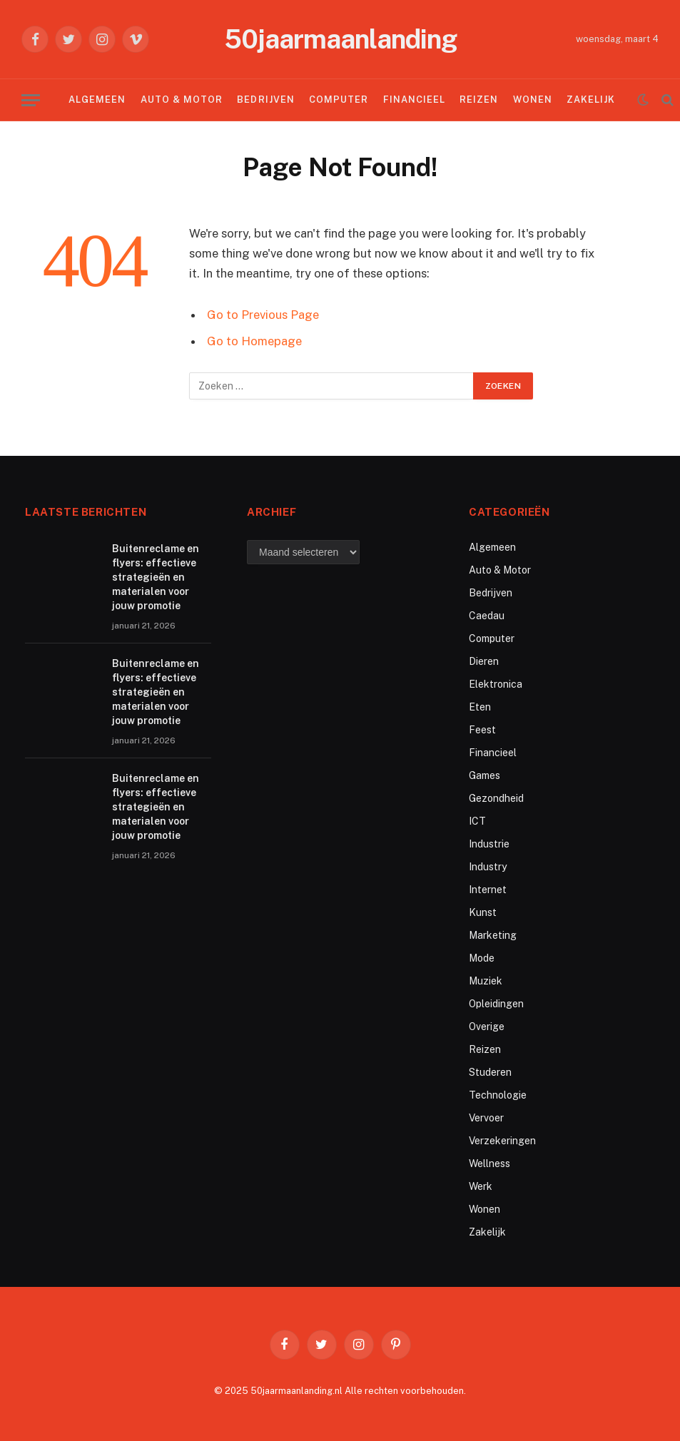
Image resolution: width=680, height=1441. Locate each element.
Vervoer (486, 1118)
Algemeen (97, 99)
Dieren (484, 661)
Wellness (489, 1163)
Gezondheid (496, 798)
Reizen (479, 99)
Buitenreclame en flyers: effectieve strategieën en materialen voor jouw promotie (155, 577)
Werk (480, 1186)
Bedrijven (265, 99)
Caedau (486, 615)
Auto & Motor (182, 99)
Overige (486, 1026)
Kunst (483, 912)
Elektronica (495, 684)
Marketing (493, 935)
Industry (488, 866)
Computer (338, 99)
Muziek (485, 981)
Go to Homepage (254, 341)
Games (484, 775)
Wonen (532, 99)
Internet (488, 889)
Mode (481, 958)
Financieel (414, 99)
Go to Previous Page (263, 314)
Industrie (489, 844)
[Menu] (30, 100)
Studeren (490, 1072)
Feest (482, 729)
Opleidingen (496, 1003)
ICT (477, 821)
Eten (480, 707)
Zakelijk (591, 99)
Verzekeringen (502, 1140)
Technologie (498, 1095)
